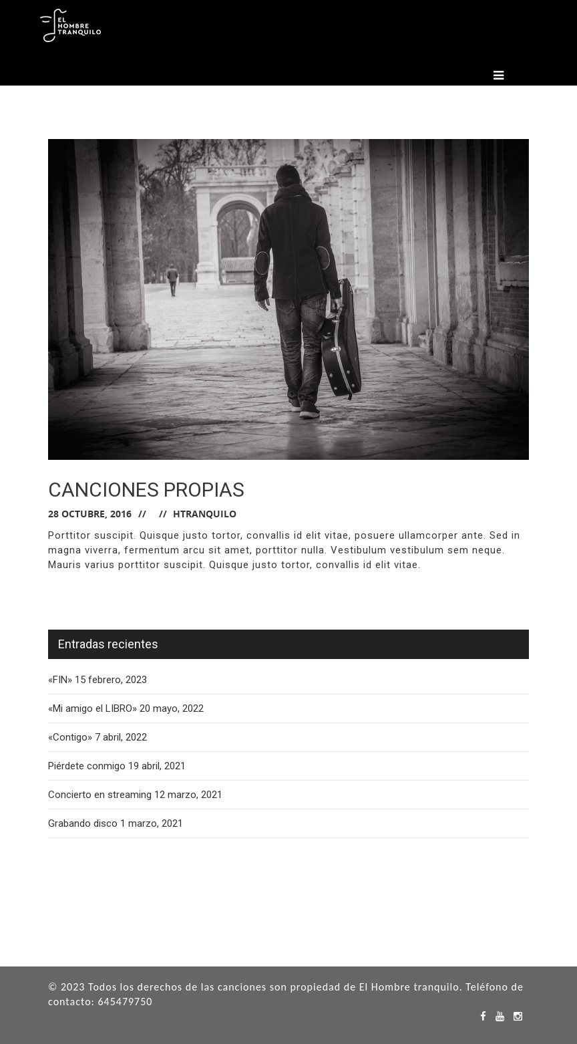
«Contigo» (70, 737)
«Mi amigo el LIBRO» (92, 708)
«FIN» (60, 680)
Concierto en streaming (100, 795)
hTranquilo (204, 513)
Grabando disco (83, 823)
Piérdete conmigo (87, 766)
